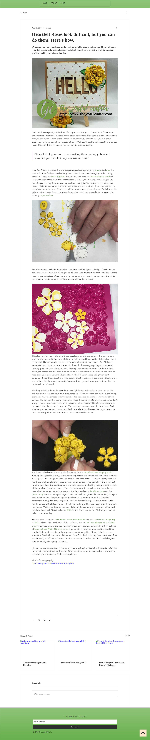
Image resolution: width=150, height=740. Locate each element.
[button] (127, 12)
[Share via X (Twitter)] (39, 620)
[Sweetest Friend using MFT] (75, 649)
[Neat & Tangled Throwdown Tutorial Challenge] (113, 649)
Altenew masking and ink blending (34, 664)
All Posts (23, 12)
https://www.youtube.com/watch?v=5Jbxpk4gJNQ (53, 563)
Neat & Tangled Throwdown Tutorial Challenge (111, 664)
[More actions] (116, 28)
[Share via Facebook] (33, 620)
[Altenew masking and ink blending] (37, 649)
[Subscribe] (75, 727)
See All (127, 635)
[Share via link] (50, 620)
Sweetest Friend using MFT (73, 663)
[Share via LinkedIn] (44, 620)
